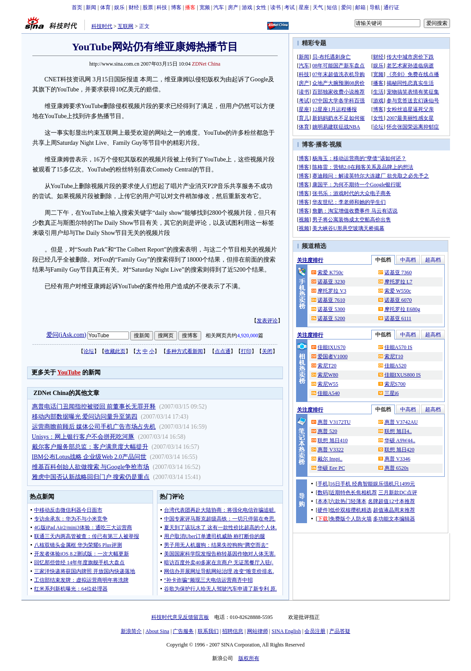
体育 (105, 7)
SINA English (286, 631)
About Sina (157, 631)
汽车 (218, 7)
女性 (261, 7)
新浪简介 (131, 631)
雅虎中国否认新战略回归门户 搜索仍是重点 (91, 477)
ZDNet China (206, 64)
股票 (148, 7)
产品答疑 (339, 631)
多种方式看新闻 (184, 351)
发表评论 (267, 321)
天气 (318, 7)
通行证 (391, 7)
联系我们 (208, 631)
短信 (332, 7)
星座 (304, 7)
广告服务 (183, 631)
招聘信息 (232, 631)
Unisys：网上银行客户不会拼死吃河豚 (83, 436)
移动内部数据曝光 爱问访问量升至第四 (85, 416)
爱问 (346, 7)
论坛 (89, 351)
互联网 (125, 26)
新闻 (91, 7)
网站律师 (257, 631)
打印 (246, 351)
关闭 (267, 351)
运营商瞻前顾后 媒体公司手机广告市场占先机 (94, 426)
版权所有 (248, 658)
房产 (233, 7)
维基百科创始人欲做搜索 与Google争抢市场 (91, 467)
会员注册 (314, 631)
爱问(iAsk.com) (66, 335)
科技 (162, 7)
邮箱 (360, 7)
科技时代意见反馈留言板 (180, 617)
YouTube (68, 372)
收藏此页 (115, 351)
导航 (375, 7)
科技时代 (101, 26)
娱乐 (119, 7)
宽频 (204, 7)
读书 (275, 7)
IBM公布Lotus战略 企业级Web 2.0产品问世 (89, 457)
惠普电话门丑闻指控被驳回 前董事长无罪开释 (94, 406)
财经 (134, 7)
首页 (77, 7)
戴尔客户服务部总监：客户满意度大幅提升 (90, 447)
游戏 (247, 7)
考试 (289, 7)
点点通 (222, 351)
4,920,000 (247, 335)
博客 (176, 7)
